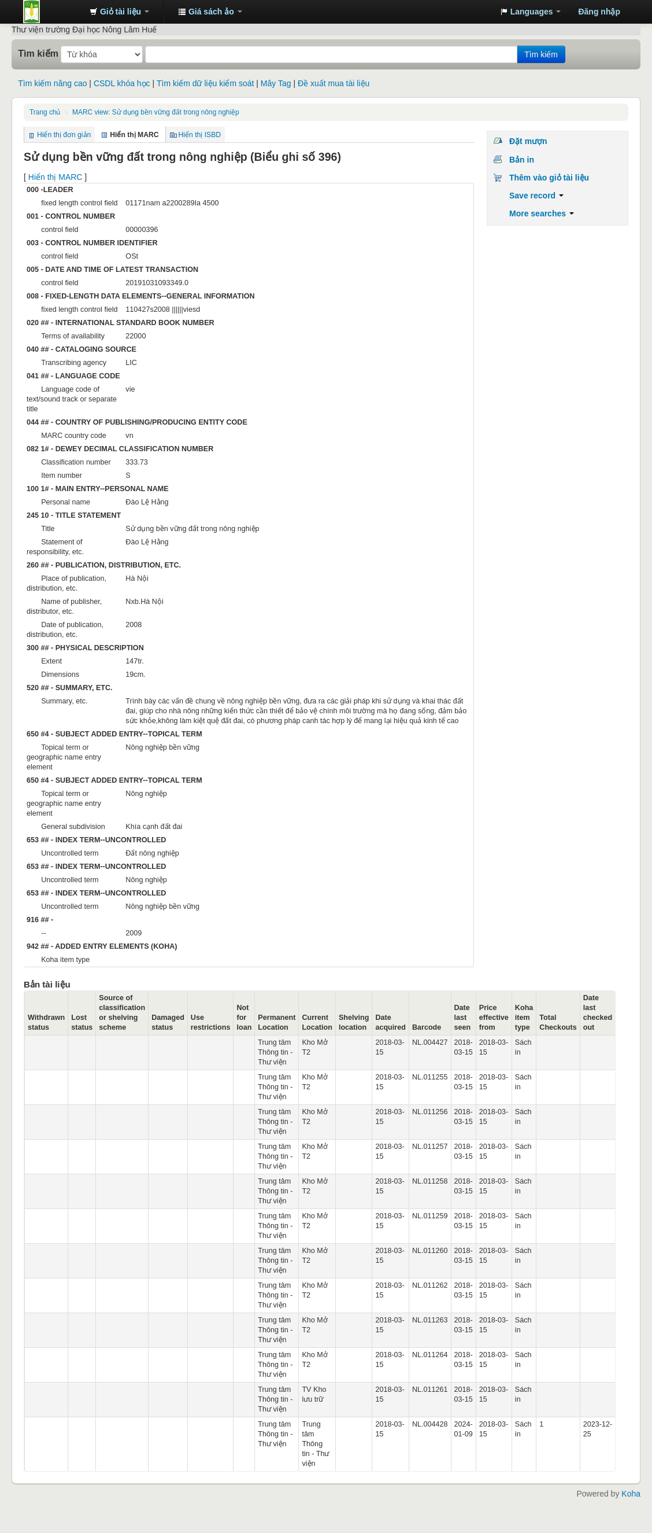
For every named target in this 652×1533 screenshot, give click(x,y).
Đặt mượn (528, 141)
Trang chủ (44, 112)
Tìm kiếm (38, 53)
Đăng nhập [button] (599, 11)
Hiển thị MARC (55, 177)
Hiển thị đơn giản (64, 135)
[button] (119, 11)
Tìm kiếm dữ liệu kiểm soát (205, 83)
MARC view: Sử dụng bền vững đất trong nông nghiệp (155, 112)
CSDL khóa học (122, 83)
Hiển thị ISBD (200, 135)
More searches (541, 213)
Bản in (521, 159)
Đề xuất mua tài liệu (333, 83)
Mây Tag (276, 83)
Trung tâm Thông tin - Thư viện (52, 11)
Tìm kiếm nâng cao (52, 83)
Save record (536, 195)
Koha (630, 1493)
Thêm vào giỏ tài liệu (549, 177)
